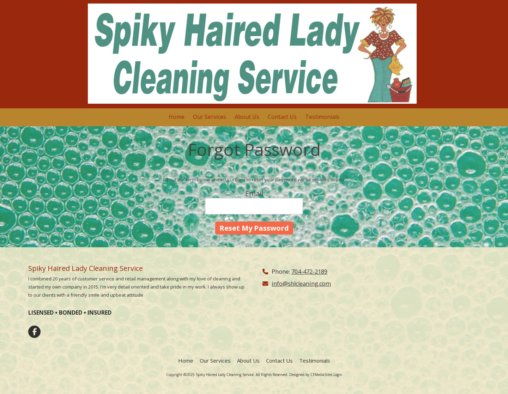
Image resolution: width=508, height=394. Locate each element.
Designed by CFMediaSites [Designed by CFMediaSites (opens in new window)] (310, 374)
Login (337, 374)
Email (254, 193)
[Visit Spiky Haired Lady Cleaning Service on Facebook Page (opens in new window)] (34, 332)
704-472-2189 (309, 271)
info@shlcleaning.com (301, 283)
